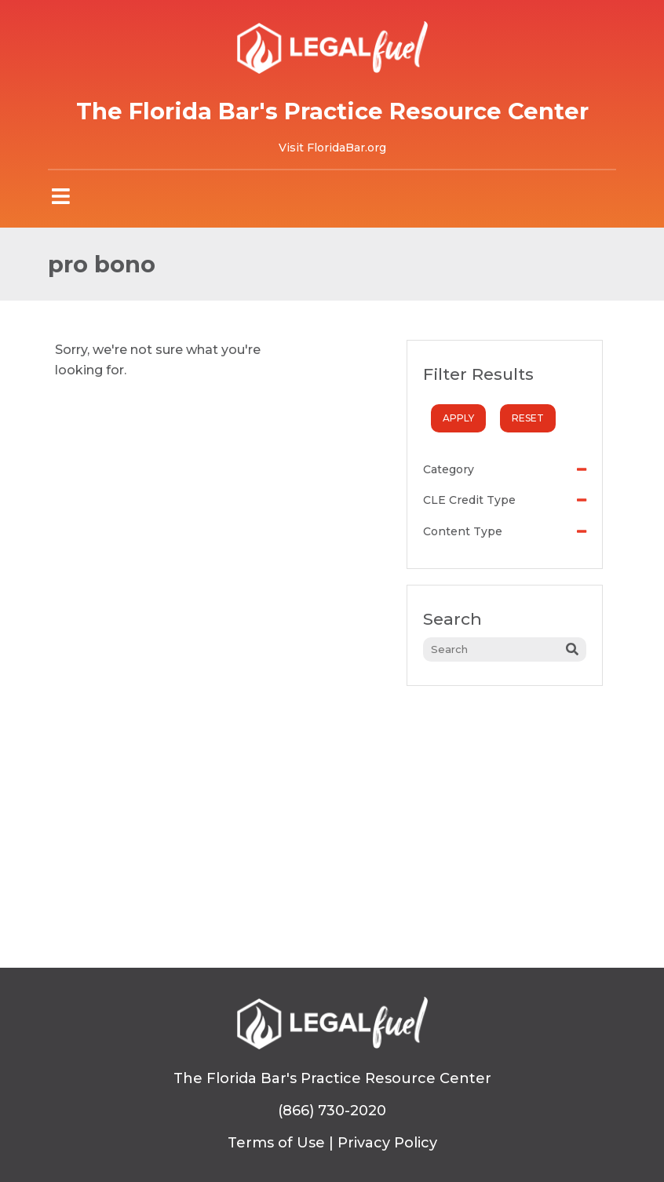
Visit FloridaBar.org (332, 147)
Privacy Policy (387, 1142)
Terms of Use (276, 1142)
